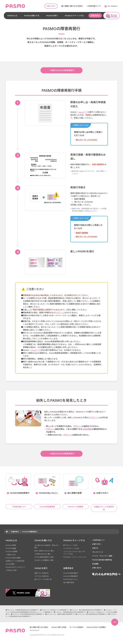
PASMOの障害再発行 (70, 576)
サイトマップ (34, 630)
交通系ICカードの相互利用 (15, 561)
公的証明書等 (87, 429)
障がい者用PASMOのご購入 (44, 551)
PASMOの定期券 (11, 551)
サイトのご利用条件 (76, 627)
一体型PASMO (11, 555)
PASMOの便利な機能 (13, 558)
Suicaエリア (83, 112)
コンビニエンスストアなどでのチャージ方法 (74, 552)
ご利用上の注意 (11, 570)
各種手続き (15, 532)
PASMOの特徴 (11, 545)
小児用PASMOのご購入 (42, 554)
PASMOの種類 (11, 548)
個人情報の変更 (68, 582)
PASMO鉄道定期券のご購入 (44, 557)
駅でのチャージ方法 (70, 545)
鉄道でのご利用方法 (41, 573)
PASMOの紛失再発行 (70, 573)
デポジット (59, 312)
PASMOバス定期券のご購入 (44, 560)
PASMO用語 (10, 564)
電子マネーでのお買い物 (43, 579)
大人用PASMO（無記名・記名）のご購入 (46, 546)
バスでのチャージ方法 (71, 548)
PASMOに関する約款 (59, 627)
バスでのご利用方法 (41, 576)
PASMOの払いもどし (70, 579)
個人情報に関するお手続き (39, 627)
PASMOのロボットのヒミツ (15, 567)
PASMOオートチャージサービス (74, 557)
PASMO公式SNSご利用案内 (96, 627)
